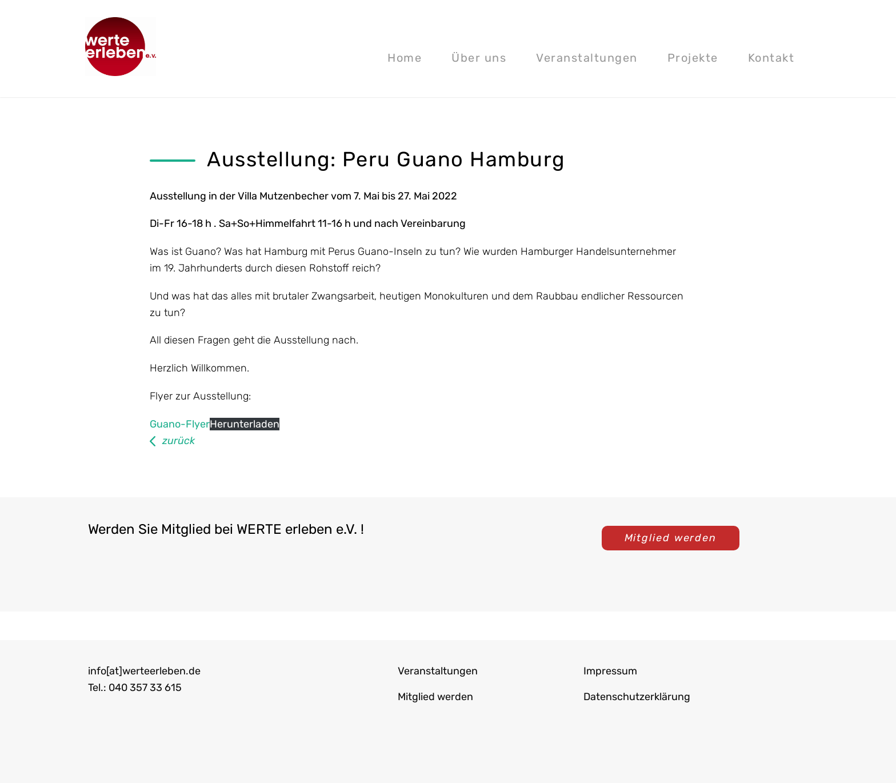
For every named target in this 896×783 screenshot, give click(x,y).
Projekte (692, 58)
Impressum (610, 671)
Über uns (478, 58)
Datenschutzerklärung (636, 696)
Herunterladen (244, 424)
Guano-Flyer (180, 424)
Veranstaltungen (587, 58)
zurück (178, 440)
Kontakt (771, 58)
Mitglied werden (671, 538)
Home (404, 58)
